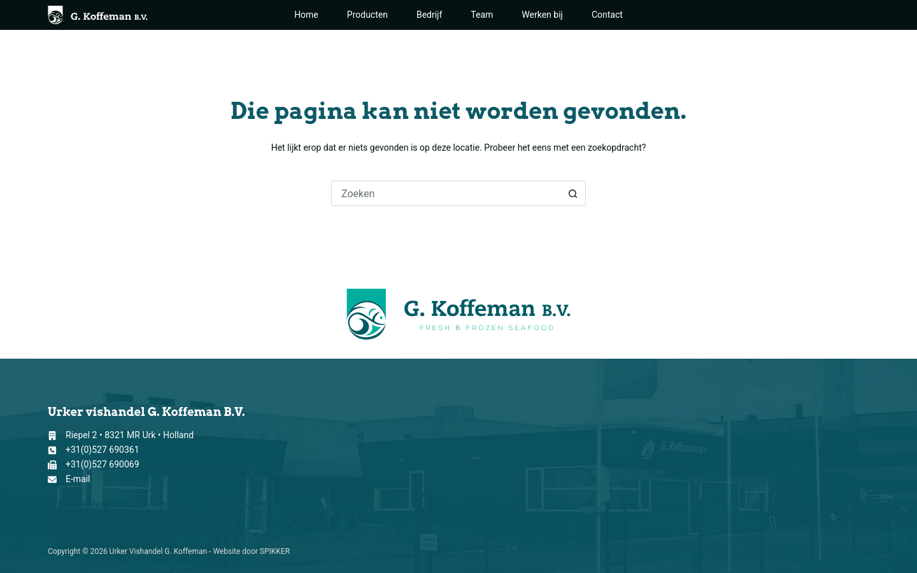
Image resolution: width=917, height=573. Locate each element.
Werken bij (542, 15)
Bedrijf (429, 15)
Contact (607, 15)
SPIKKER (275, 551)
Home (306, 15)
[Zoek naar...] (445, 193)
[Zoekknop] (573, 193)
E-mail (78, 479)
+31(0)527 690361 (102, 450)
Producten (367, 15)
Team (482, 15)
